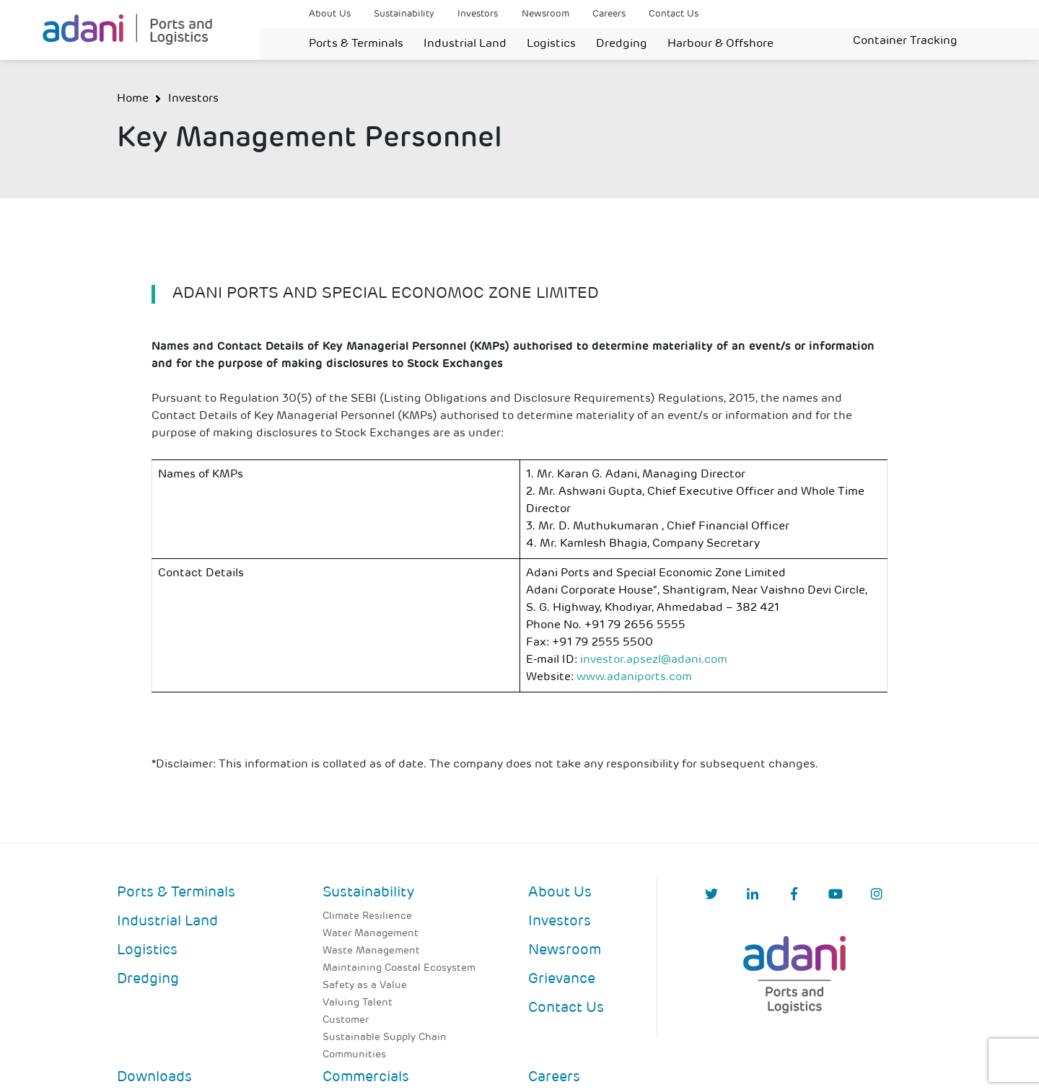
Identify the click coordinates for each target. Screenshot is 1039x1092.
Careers (609, 14)
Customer (346, 1020)
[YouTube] (835, 895)
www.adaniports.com (634, 677)
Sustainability (404, 14)
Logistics (551, 44)
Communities (354, 1054)
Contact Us (673, 14)
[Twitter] (711, 895)
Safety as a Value (365, 985)
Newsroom (545, 14)
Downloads (154, 1077)
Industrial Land (465, 44)
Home (133, 99)
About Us (330, 14)
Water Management (370, 933)
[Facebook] (794, 895)
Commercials (366, 1077)
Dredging (621, 44)
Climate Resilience (367, 916)
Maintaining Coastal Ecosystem (399, 968)
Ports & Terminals (356, 44)
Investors (477, 14)
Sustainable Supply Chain (385, 1037)
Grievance (561, 979)
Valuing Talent (358, 1003)
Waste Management (371, 951)
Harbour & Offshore (720, 44)
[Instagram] (876, 895)
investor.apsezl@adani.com (653, 660)
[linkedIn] (752, 895)
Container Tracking (905, 41)
